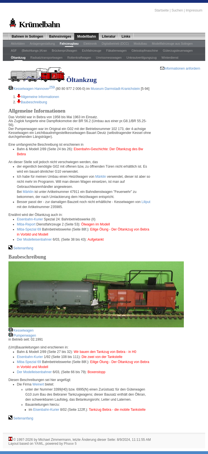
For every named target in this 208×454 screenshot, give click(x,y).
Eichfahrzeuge (91, 50)
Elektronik (90, 43)
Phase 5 (70, 444)
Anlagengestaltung (42, 43)
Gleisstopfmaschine (145, 50)
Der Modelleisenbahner (34, 239)
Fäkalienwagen (116, 50)
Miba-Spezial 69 (29, 229)
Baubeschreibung (34, 102)
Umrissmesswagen (108, 57)
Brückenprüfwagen (64, 50)
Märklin (100, 177)
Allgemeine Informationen (40, 97)
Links (125, 36)
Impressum (194, 10)
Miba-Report (26, 224)
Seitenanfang (22, 248)
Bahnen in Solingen (27, 36)
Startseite (162, 10)
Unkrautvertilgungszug (141, 57)
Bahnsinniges (60, 36)
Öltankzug (18, 57)
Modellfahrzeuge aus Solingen (172, 43)
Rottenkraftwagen (79, 57)
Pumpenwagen (24, 335)
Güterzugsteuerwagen (178, 50)
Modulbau (140, 43)
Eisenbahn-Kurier (30, 219)
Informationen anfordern (182, 68)
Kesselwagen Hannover (34, 89)
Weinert (38, 384)
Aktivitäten (18, 43)
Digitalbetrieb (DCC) (115, 43)
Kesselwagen (23, 330)
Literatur (109, 36)
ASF (14, 50)
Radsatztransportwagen (46, 57)
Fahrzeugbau (69, 43)
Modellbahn (86, 36)
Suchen (177, 10)
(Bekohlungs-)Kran (34, 50)
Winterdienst (170, 57)
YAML (39, 444)
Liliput (146, 202)
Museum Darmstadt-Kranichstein (115, 89)
